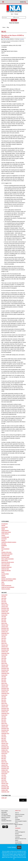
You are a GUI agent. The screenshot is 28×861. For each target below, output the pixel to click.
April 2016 (3, 661)
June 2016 (3, 658)
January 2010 (4, 785)
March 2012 (4, 741)
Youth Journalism (18, 843)
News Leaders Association (7, 558)
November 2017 (5, 629)
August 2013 (4, 715)
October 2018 (4, 611)
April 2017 (3, 641)
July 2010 (3, 775)
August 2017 (4, 634)
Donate (16, 14)
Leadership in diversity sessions (8, 542)
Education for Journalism (7, 580)
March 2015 (4, 683)
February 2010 (4, 783)
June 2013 (3, 718)
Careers (3, 535)
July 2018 (3, 616)
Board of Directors (18, 816)
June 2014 (3, 698)
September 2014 (5, 693)
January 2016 (4, 666)
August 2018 (4, 615)
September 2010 (5, 771)
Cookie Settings (11, 847)
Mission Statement (19, 824)
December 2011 (5, 746)
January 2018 (4, 626)
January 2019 (4, 606)
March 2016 (4, 663)
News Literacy (4, 560)
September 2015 (5, 673)
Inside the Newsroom (6, 585)
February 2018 (4, 624)
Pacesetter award (5, 565)
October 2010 (4, 770)
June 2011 (3, 756)
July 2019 (3, 596)
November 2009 (5, 788)
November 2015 (5, 670)
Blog (8, 27)
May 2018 (3, 620)
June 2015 (3, 678)
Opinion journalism (5, 588)
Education (3, 543)
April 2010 (3, 780)
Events (3, 583)
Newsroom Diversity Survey (20, 838)
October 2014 (4, 691)
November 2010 (5, 768)
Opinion (16, 840)
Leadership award (5, 555)
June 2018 (3, 618)
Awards (3, 528)
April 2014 (3, 701)
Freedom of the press (6, 552)
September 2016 (5, 653)
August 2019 (4, 594)
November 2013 (5, 710)
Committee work (5, 537)
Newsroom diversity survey (7, 562)
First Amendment (5, 548)
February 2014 (4, 705)
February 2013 (4, 725)
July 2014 (3, 696)
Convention (21, 39)
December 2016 (5, 648)
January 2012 (4, 745)
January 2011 (4, 765)
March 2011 (4, 761)
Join (12, 14)
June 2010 (3, 776)
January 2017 (4, 646)
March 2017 (4, 643)
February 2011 (4, 763)
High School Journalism (6, 553)
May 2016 (3, 660)
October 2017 (4, 631)
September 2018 (5, 613)
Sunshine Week (5, 573)
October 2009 (4, 790)
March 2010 (4, 781)
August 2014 (4, 695)
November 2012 (5, 730)
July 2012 (3, 735)
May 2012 (3, 738)
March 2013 (4, 723)
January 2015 (4, 686)
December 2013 (5, 708)
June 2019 (3, 598)
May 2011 (3, 758)
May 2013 (3, 720)
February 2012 (4, 743)
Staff (16, 826)
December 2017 (5, 628)
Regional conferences (6, 567)
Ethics (2, 547)
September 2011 (5, 751)
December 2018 (5, 608)
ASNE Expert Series (6, 532)
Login (23, 800)
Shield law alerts (5, 568)
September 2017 (5, 633)
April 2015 (3, 681)
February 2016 (4, 665)
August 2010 (4, 773)
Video (2, 582)
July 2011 (3, 755)
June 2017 (3, 638)
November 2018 (5, 610)
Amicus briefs (4, 527)
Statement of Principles (19, 814)
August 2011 (4, 753)
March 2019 (4, 603)
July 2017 (3, 636)
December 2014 (5, 688)
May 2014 (3, 700)
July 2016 (3, 656)
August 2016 (4, 655)
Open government (5, 563)
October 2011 (4, 750)
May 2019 (3, 599)
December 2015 (5, 668)
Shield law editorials (6, 570)
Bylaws (16, 817)
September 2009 (5, 791)
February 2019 (4, 604)
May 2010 (3, 778)
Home (4, 27)
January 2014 (4, 706)
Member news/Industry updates (8, 578)
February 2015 (4, 685)
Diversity (3, 540)
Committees (17, 819)
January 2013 (4, 726)
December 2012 (5, 728)
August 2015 (4, 675)
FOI (2, 550)
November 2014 (5, 690)
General (3, 525)
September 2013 (5, 713)
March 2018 (4, 623)
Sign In (14, 20)
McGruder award (5, 557)
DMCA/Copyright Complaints (21, 821)
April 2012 (3, 740)
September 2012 (5, 733)
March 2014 (4, 703)
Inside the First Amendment (7, 587)
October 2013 (4, 711)
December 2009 (5, 786)
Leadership (17, 837)
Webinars (3, 577)
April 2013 (3, 721)
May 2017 (3, 640)
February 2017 (4, 645)
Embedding (4, 545)
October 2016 (4, 651)
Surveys (3, 575)
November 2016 (5, 650)
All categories (4, 523)
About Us (17, 812)
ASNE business (5, 530)
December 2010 (5, 766)
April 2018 (3, 621)
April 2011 (3, 760)
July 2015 (3, 676)
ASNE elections (5, 533)
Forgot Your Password (14, 22)
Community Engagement (20, 832)
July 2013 (3, 716)
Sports (2, 572)
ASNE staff (5, 39)
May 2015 (3, 680)
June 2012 (3, 736)
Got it (19, 847)
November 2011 (5, 748)
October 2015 (4, 671)
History (16, 822)
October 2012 (4, 731)
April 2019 (3, 601)
